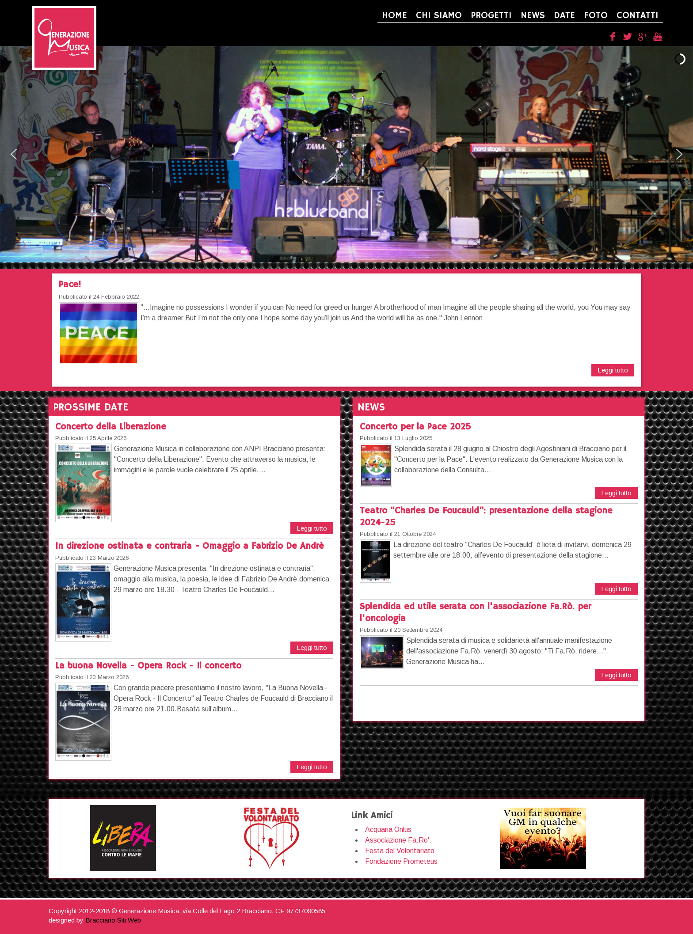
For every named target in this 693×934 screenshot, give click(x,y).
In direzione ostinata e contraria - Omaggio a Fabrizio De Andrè (189, 546)
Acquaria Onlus (388, 829)
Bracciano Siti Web (113, 920)
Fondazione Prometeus (401, 861)
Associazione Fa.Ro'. (398, 840)
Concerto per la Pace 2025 (415, 427)
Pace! (70, 284)
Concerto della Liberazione (110, 427)
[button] (14, 154)
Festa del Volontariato (399, 850)
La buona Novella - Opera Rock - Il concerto (148, 666)
